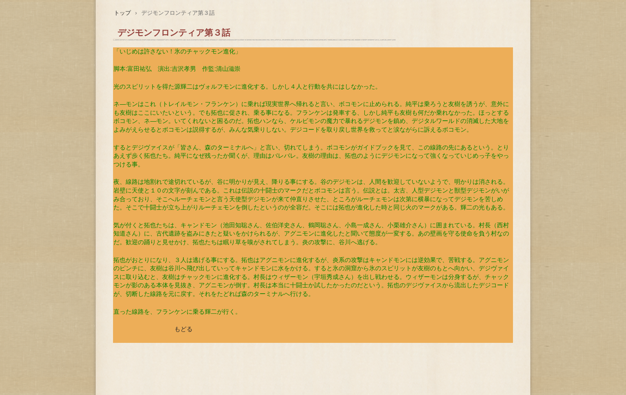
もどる (183, 328)
